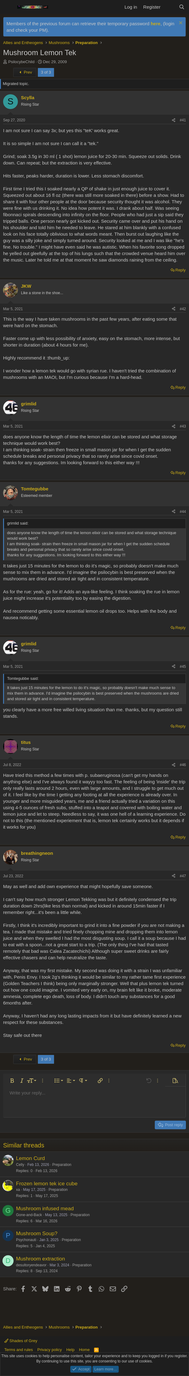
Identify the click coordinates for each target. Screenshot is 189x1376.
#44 (183, 511)
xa (18, 1189)
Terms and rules (18, 1349)
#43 (183, 426)
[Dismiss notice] (180, 23)
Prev (25, 72)
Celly (20, 1165)
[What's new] (169, 7)
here (156, 23)
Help (70, 1349)
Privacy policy (49, 1349)
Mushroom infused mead (45, 1209)
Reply (180, 270)
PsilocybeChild (21, 61)
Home (84, 1349)
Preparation (61, 1165)
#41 (183, 120)
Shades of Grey (20, 1340)
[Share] (174, 120)
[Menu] (8, 7)
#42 (183, 309)
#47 (183, 876)
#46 (183, 765)
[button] (12, 1081)
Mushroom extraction (40, 1259)
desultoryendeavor (31, 1265)
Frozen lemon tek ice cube (46, 1184)
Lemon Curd (30, 1158)
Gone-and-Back (29, 1215)
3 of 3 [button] (46, 72)
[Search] (182, 7)
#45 (183, 666)
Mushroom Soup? (36, 1233)
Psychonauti (26, 1240)
